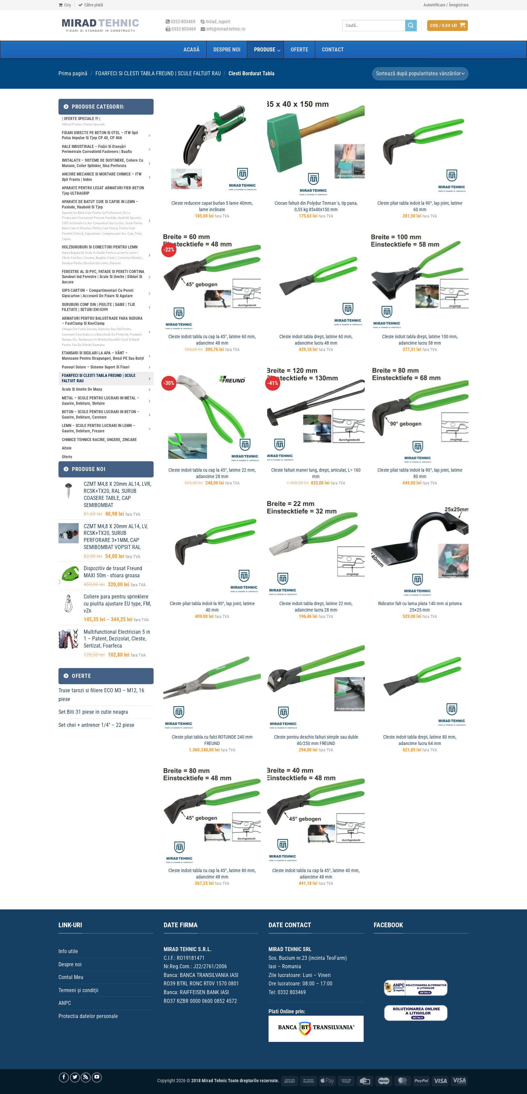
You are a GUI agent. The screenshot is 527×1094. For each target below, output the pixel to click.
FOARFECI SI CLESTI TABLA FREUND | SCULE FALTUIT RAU (158, 73)
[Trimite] (411, 25)
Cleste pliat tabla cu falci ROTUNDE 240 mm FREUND (212, 740)
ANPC (64, 1003)
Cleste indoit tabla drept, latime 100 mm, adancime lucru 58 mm (420, 340)
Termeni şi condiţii (78, 990)
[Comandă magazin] (420, 73)
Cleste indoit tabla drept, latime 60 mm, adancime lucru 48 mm (316, 340)
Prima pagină (72, 73)
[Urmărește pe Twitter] (75, 1077)
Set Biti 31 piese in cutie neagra (93, 712)
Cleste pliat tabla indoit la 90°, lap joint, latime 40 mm (212, 607)
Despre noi (70, 964)
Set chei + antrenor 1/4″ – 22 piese (96, 725)
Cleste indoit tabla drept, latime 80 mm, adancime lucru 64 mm (419, 740)
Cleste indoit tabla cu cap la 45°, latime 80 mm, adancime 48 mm (212, 874)
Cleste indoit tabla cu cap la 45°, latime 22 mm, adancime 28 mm (212, 473)
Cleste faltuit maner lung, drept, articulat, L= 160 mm (316, 473)
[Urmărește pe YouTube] (97, 1077)
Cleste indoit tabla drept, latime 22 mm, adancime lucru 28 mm (316, 607)
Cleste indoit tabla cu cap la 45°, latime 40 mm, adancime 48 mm (316, 874)
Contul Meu (70, 977)
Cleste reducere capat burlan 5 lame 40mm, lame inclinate (212, 206)
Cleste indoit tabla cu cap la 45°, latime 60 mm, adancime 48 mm (212, 340)
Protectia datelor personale (88, 1016)
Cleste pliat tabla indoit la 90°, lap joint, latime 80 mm (419, 473)
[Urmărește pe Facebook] (64, 1077)
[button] (446, 5)
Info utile (68, 951)
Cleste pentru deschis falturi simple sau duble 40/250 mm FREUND (316, 740)
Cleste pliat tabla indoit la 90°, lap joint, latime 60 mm (419, 206)
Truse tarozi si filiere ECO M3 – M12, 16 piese (101, 694)
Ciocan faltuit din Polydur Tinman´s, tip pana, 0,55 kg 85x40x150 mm (316, 206)
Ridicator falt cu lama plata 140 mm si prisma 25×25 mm (420, 607)
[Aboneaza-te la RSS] (86, 1077)
